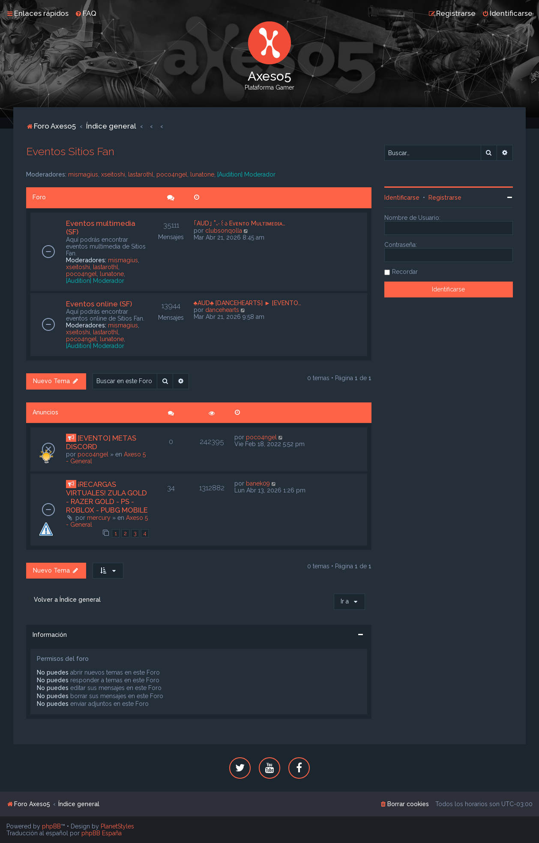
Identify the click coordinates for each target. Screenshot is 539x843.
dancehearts (222, 309)
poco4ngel (171, 174)
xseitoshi (113, 174)
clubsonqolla (223, 230)
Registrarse (444, 197)
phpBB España (101, 833)
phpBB (51, 826)
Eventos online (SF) (99, 304)
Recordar (405, 271)
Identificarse (401, 197)
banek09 (258, 483)
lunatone (202, 174)
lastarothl (140, 174)
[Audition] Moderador (246, 174)
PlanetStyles (117, 826)
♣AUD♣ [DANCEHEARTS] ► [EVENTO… (247, 303)
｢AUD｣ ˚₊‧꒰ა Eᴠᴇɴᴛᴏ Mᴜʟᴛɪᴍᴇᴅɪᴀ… (239, 223)
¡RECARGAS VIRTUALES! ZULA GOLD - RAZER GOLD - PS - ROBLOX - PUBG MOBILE (107, 497)
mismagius (83, 174)
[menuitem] (85, 13)
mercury (99, 517)
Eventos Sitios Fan (70, 151)
